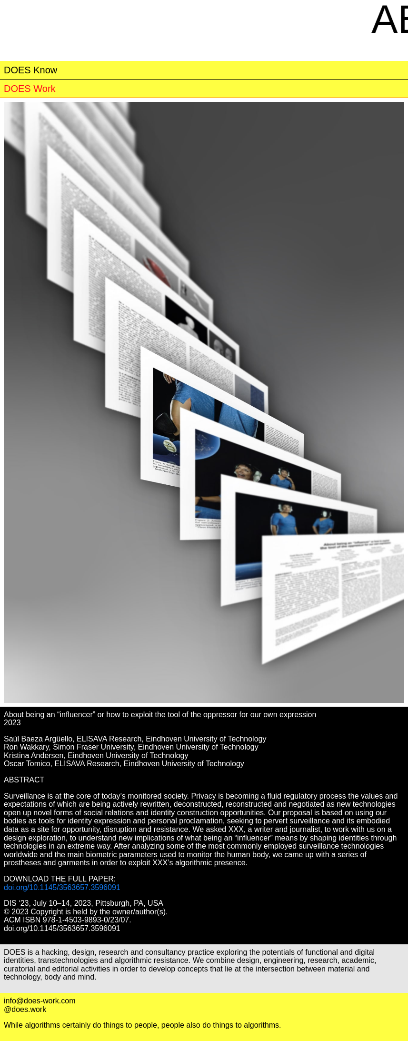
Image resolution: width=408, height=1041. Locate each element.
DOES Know (30, 70)
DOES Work (30, 88)
